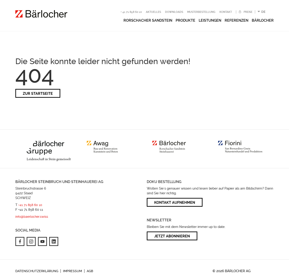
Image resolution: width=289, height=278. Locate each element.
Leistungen (210, 20)
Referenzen (236, 20)
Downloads (174, 12)
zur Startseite (38, 93)
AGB (90, 271)
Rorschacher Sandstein (148, 20)
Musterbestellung (201, 12)
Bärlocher (263, 20)
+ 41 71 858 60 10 (131, 12)
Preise (247, 12)
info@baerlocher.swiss (31, 216)
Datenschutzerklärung (36, 271)
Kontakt (225, 12)
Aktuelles (153, 12)
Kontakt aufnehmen (174, 202)
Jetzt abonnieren (172, 236)
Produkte (185, 20)
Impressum (72, 271)
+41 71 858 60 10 (30, 205)
